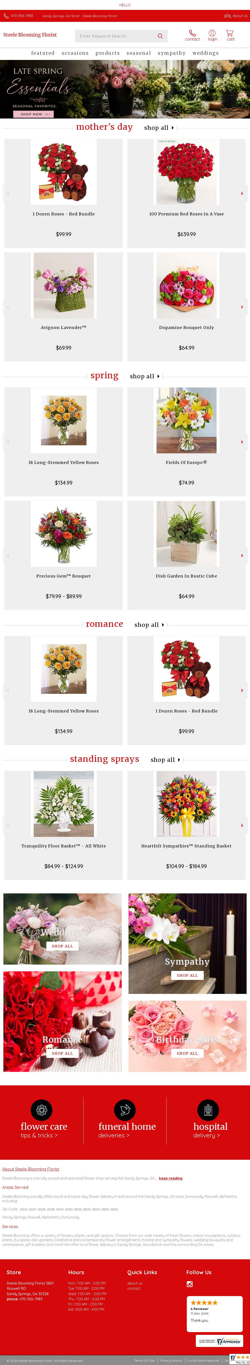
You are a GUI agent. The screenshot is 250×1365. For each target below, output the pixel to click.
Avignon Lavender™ (63, 327)
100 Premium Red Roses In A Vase (186, 214)
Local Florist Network (203, 1360)
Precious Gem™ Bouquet (63, 576)
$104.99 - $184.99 (186, 866)
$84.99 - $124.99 (63, 866)
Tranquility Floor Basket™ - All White (63, 846)
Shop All (156, 127)
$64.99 (186, 347)
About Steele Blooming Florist (30, 1169)
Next (243, 193)
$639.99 (187, 234)
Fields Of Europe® (186, 462)
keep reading (170, 1178)
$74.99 (186, 482)
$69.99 (63, 347)
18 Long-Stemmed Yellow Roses (63, 462)
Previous (7, 193)
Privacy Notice (171, 1360)
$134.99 (63, 482)
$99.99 (63, 234)
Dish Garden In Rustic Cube (186, 576)
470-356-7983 (22, 16)
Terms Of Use (144, 1360)
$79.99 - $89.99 (64, 596)
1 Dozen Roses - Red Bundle (64, 214)
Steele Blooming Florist (30, 35)
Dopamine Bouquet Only (186, 327)
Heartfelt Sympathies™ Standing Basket (186, 846)
